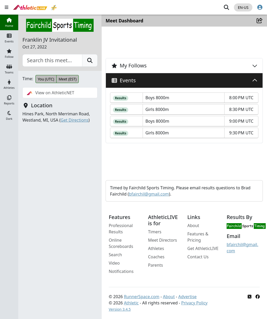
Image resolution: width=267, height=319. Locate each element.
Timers (155, 232)
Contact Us (198, 257)
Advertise (188, 296)
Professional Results (121, 229)
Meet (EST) (68, 79)
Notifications (121, 271)
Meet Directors (162, 240)
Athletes (156, 248)
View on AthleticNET (50, 93)
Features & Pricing (198, 237)
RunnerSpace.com (142, 296)
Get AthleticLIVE (203, 248)
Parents (155, 265)
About (193, 225)
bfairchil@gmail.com (149, 194)
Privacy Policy (194, 303)
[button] (9, 115)
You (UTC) (46, 79)
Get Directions (74, 120)
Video (114, 263)
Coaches (156, 257)
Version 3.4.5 (120, 309)
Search (115, 255)
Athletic (131, 303)
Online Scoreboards (121, 243)
